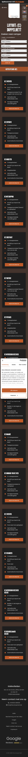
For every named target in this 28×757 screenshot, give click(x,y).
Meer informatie (14, 108)
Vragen (14, 720)
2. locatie (3, 39)
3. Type (3, 44)
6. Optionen (4, 57)
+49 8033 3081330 (14, 703)
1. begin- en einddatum (8, 37)
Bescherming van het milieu (14, 717)
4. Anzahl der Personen (8, 48)
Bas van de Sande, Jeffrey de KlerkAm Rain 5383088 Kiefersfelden (14, 692)
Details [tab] (14, 364)
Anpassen (14, 395)
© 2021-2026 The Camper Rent (14, 753)
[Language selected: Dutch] (24, 12)
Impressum (14, 729)
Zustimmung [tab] (5, 364)
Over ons (14, 723)
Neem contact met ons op (14, 726)
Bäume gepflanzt (14, 16)
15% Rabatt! (19, 2)
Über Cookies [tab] (22, 364)
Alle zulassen (14, 390)
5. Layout (3, 53)
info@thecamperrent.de (14, 705)
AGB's (14, 713)
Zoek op (7, 63)
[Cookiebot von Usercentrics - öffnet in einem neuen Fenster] (20, 360)
